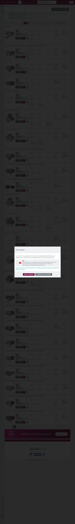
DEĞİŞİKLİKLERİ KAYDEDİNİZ (44, 274)
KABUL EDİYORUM (28, 274)
